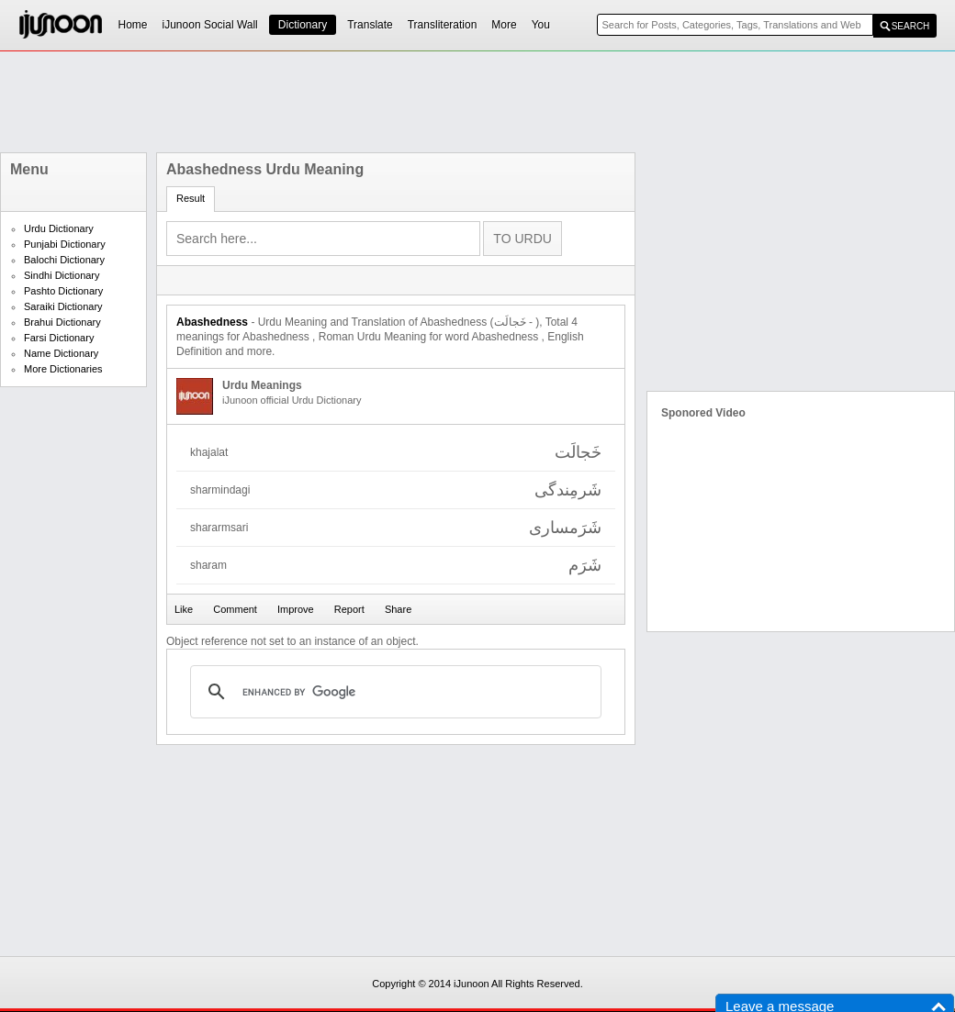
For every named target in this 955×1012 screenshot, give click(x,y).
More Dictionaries (63, 368)
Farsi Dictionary (59, 337)
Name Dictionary (61, 353)
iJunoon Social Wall (210, 24)
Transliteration (443, 24)
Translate (370, 24)
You (541, 24)
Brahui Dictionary (62, 322)
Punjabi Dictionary (65, 244)
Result (190, 198)
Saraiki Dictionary (63, 306)
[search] (393, 692)
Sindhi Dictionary (62, 275)
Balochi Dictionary (64, 259)
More (503, 24)
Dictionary (302, 24)
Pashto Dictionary (63, 290)
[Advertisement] (477, 102)
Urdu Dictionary (59, 228)
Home (133, 24)
